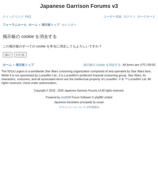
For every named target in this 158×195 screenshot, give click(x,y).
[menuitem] (28, 16)
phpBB (65, 97)
